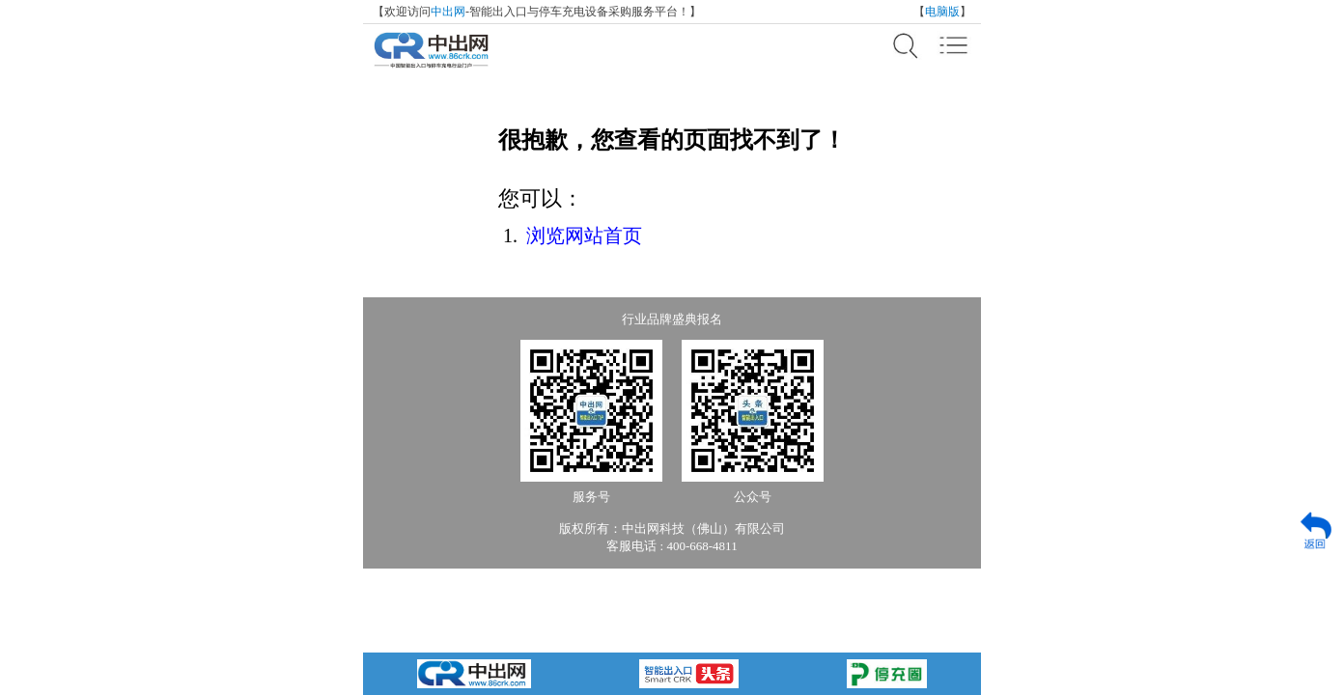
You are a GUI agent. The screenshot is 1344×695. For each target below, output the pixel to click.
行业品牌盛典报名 (672, 319)
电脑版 (942, 11)
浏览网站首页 (584, 235)
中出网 (448, 11)
